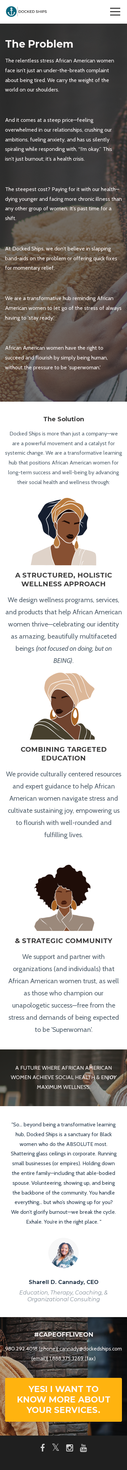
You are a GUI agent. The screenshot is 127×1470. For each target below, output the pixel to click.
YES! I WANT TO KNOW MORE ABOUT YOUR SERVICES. (63, 1399)
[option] (63, 1212)
